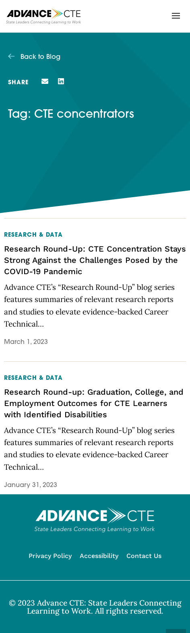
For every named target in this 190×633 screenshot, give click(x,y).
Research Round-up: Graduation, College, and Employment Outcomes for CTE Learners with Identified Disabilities (94, 403)
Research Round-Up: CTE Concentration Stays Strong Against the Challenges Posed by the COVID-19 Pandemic (95, 260)
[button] (176, 16)
